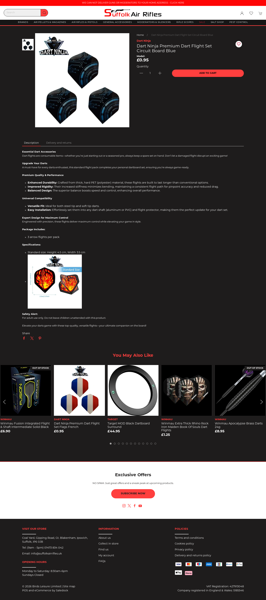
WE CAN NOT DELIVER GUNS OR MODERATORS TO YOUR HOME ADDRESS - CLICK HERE (133, 3)
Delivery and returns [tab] (58, 143)
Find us (103, 549)
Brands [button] (23, 22)
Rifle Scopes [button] (185, 22)
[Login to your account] (242, 13)
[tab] (111, 444)
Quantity (143, 66)
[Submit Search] (44, 12)
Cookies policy (184, 543)
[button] (251, 13)
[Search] (26, 12)
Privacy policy (184, 549)
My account (106, 555)
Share (26, 333)
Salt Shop (217, 22)
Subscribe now (133, 493)
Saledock (62, 590)
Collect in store (108, 543)
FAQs (101, 561)
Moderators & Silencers (154, 22)
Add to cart (207, 73)
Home (140, 35)
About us (104, 538)
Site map (69, 586)
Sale (202, 22)
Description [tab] (31, 143)
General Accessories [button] (117, 22)
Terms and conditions (189, 538)
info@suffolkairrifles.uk (46, 553)
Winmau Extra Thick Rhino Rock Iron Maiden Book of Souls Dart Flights (185, 427)
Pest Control (238, 22)
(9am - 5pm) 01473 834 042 (45, 548)
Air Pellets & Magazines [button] (50, 22)
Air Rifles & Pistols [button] (84, 22)
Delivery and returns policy (193, 555)
